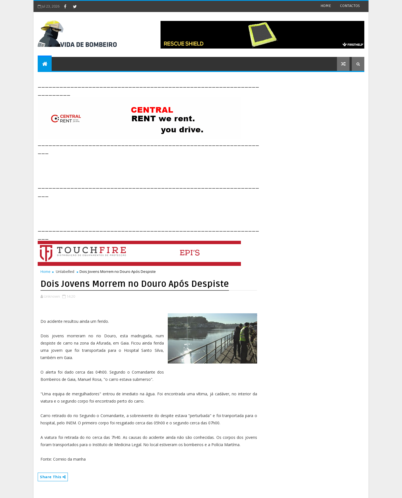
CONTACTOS (350, 5)
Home (45, 271)
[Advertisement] (139, 168)
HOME (325, 5)
